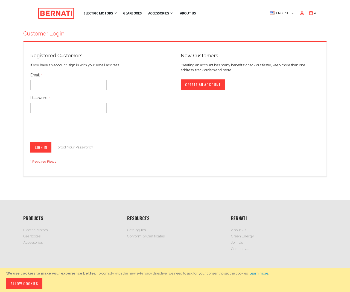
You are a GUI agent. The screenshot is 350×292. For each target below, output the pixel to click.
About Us (238, 230)
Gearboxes (31, 236)
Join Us (237, 242)
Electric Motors (35, 230)
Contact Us (240, 249)
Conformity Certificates (146, 236)
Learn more (258, 273)
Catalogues (136, 230)
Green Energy (242, 236)
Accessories (33, 242)
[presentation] (71, 128)
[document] (175, 280)
